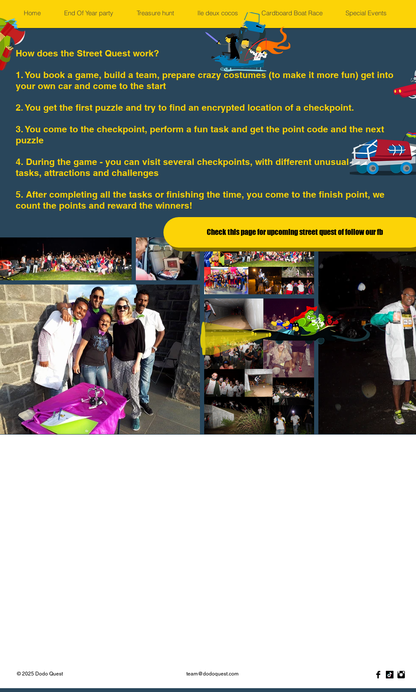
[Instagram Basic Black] (401, 674)
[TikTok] (390, 674)
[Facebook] (378, 674)
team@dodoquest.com (212, 674)
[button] (93, 13)
